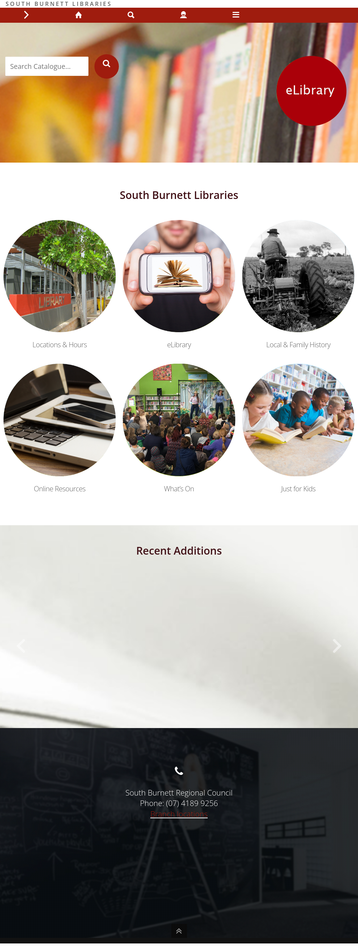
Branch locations (179, 814)
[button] (21, 646)
